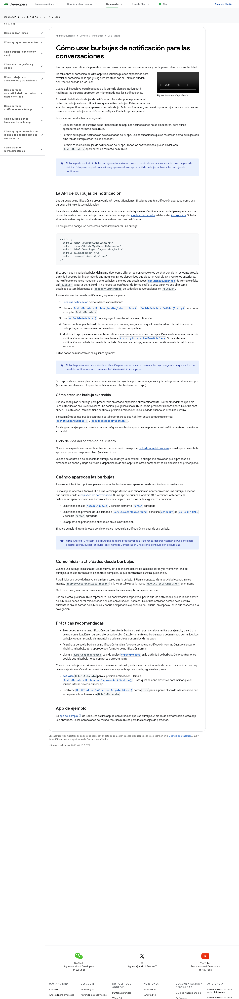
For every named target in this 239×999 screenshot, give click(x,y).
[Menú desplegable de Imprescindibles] (58, 4)
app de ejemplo (69, 716)
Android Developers (65, 35)
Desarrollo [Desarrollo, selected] (112, 4)
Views (56, 16)
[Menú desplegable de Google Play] (150, 4)
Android (53, 989)
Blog (165, 4)
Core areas (29, 16)
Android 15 (150, 989)
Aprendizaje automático (94, 994)
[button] (20, 33)
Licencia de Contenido (180, 735)
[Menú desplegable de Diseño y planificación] (97, 4)
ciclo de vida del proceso (154, 448)
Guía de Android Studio (188, 992)
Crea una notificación (75, 302)
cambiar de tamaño (143, 215)
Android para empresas (61, 994)
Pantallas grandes (121, 992)
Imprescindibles (44, 4)
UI (45, 16)
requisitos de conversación (95, 495)
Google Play (139, 4)
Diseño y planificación (80, 4)
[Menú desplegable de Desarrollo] (123, 4)
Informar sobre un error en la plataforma (219, 991)
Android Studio (223, 4)
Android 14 (150, 994)
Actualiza (68, 676)
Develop (10, 16)
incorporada (178, 215)
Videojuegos (87, 989)
